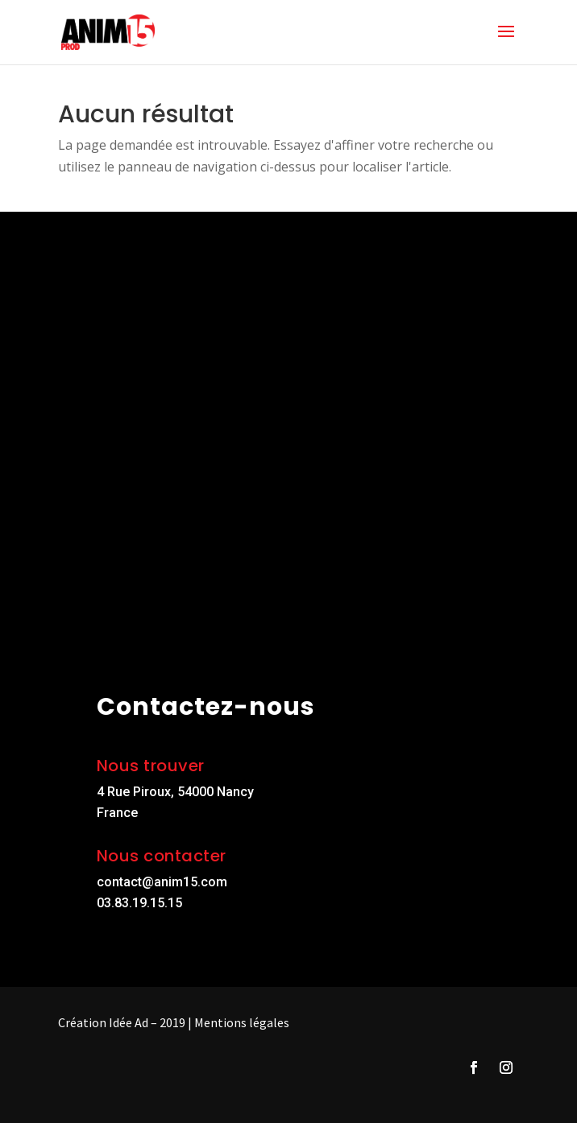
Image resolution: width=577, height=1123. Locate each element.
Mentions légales (241, 1022)
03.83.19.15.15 (139, 902)
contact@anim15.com (162, 882)
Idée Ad (128, 1022)
